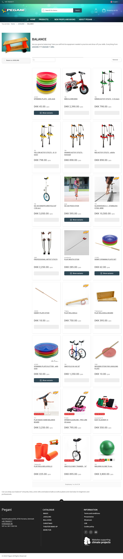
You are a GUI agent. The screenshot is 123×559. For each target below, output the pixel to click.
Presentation (89, 517)
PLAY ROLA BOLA (70, 313)
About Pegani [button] (87, 19)
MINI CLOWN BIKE (71, 99)
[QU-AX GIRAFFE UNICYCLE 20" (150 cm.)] (46, 189)
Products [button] (45, 19)
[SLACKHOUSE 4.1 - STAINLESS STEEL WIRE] (106, 189)
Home (13, 24)
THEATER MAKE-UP (50, 527)
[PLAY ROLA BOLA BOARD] (106, 296)
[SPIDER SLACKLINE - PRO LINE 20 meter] (76, 403)
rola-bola (45, 47)
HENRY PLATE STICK (41, 313)
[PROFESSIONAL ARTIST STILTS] (46, 242)
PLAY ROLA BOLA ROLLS (43, 466)
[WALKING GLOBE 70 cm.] (106, 449)
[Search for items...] (44, 60)
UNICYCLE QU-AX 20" (72, 366)
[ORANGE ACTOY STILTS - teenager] (76, 135)
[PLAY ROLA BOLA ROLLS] (46, 449)
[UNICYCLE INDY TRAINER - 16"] (76, 449)
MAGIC (45, 513)
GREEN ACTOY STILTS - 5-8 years (106, 99)
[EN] (13, 10)
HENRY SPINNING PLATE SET (105, 259)
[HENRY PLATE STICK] (46, 296)
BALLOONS (47, 520)
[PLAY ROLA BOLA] (76, 296)
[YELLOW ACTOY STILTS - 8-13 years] (46, 135)
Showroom (88, 520)
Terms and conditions (92, 513)
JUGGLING (21, 24)
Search (77, 10)
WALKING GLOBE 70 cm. (103, 466)
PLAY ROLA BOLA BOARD (103, 313)
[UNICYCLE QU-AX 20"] (76, 349)
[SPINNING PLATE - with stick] (46, 82)
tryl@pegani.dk (7, 524)
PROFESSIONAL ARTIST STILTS (45, 259)
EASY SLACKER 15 (101, 420)
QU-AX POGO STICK (71, 206)
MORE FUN (47, 530)
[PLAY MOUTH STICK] (76, 242)
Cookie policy (89, 527)
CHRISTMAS (47, 523)
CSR (85, 523)
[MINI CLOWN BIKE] (76, 82)
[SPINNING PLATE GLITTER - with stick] (46, 349)
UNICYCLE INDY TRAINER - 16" (75, 466)
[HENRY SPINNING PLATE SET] (106, 242)
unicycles (35, 47)
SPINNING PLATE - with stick (44, 99)
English (115, 2)
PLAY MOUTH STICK (71, 259)
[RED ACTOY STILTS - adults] (106, 135)
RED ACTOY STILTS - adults (104, 152)
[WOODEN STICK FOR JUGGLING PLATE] (106, 349)
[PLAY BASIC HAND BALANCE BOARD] (46, 403)
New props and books (64, 19)
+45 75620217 (7, 521)
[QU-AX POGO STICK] (76, 189)
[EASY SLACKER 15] (106, 403)
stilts (52, 47)
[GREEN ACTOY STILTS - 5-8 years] (106, 82)
